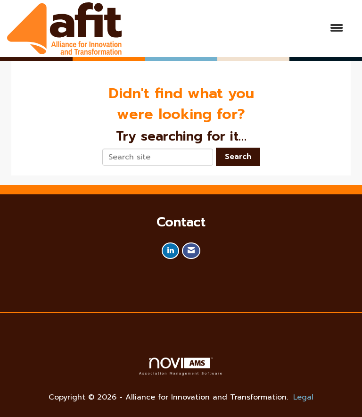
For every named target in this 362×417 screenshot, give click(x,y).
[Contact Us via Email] (191, 250)
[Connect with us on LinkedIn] (170, 250)
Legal (303, 397)
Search (238, 156)
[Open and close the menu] (237, 28)
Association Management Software (181, 366)
